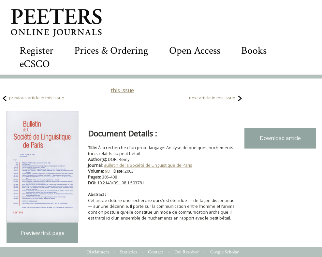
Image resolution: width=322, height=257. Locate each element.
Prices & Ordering (111, 50)
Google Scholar (224, 252)
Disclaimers (97, 252)
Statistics (128, 252)
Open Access (194, 50)
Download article (280, 138)
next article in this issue (212, 98)
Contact (155, 252)
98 (107, 171)
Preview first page (43, 232)
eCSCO (35, 64)
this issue (122, 90)
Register (36, 50)
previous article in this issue (36, 98)
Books (254, 50)
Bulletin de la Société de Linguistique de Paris (148, 165)
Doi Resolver (186, 252)
